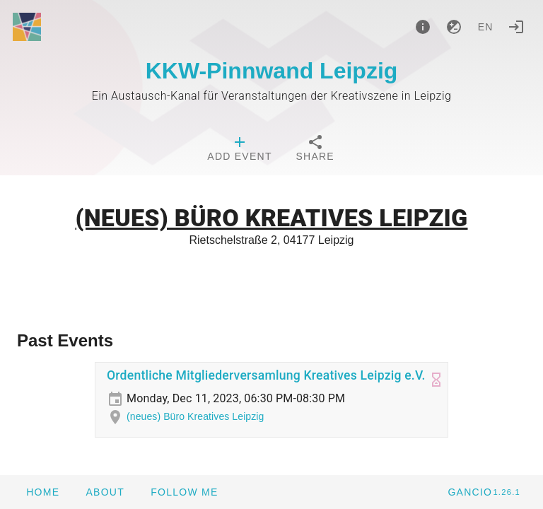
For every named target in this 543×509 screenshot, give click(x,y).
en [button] (486, 27)
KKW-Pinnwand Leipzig (272, 70)
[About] (422, 26)
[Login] (516, 26)
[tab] (239, 149)
